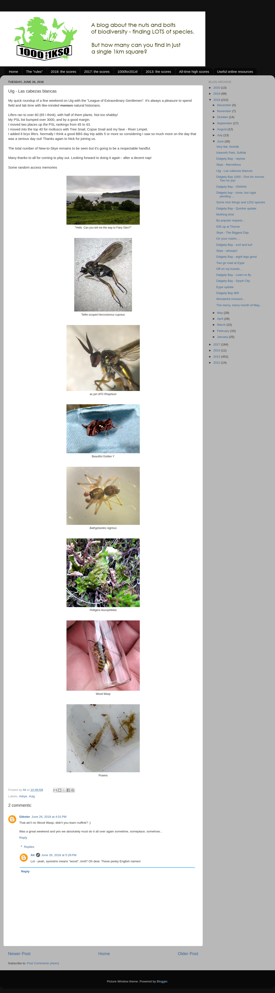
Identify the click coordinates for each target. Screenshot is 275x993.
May (220, 312)
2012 (217, 362)
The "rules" (34, 72)
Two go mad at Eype (230, 263)
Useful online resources (235, 72)
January (223, 337)
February (223, 331)
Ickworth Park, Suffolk (231, 152)
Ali (33, 855)
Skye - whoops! (226, 250)
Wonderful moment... (230, 299)
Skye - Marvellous (228, 164)
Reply (23, 837)
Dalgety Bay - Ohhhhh (231, 186)
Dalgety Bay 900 (227, 293)
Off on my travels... (229, 269)
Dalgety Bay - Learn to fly (233, 275)
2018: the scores (63, 72)
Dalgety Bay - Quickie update (236, 208)
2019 (217, 93)
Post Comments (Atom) (43, 963)
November (224, 111)
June (221, 141)
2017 (217, 344)
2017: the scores (97, 72)
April (220, 318)
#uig (32, 796)
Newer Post (19, 953)
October (223, 117)
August (222, 129)
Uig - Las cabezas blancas (234, 171)
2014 (217, 350)
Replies (29, 847)
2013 (217, 356)
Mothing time (225, 214)
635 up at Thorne (228, 226)
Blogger (162, 981)
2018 (217, 100)
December (224, 105)
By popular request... (230, 220)
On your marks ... (228, 238)
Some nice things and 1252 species (240, 202)
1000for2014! (128, 72)
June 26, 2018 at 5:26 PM (59, 855)
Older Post (188, 953)
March (221, 324)
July (220, 135)
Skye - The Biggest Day (232, 232)
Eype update (225, 287)
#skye (23, 796)
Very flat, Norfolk (227, 146)
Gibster (24, 816)
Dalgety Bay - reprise (230, 158)
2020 (217, 87)
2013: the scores (158, 72)
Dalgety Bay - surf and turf (234, 244)
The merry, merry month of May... (239, 305)
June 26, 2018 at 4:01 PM (48, 816)
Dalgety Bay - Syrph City (233, 281)
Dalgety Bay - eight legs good (236, 256)
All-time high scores (194, 72)
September (225, 123)
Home (13, 72)
